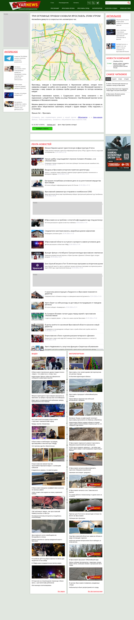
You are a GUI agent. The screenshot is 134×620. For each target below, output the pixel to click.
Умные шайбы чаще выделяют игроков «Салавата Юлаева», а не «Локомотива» (70, 160)
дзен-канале (97, 117)
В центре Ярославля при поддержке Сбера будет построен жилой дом (117, 89)
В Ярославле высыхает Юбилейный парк (84, 560)
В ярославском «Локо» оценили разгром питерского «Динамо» (70, 336)
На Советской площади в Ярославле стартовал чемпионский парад (45, 420)
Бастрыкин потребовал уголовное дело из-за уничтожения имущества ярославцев (73, 181)
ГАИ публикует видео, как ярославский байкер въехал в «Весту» (46, 512)
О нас (52, 2)
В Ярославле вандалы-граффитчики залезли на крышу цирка (48, 489)
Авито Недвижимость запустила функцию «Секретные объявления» (71, 346)
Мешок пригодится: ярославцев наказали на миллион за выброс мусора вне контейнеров (48, 397)
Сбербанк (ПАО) (118, 61)
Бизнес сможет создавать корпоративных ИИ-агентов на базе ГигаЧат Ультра (121, 65)
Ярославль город (83, 8)
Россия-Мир (55, 8)
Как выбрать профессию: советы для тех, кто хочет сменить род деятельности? (20, 105)
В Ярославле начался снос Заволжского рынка (83, 491)
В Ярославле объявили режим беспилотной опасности (115, 94)
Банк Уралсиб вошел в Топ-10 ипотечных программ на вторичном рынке (74, 264)
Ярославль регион (68, 8)
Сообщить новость (42, 128)
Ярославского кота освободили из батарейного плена (44, 536)
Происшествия (125, 8)
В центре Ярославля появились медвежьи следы (84, 584)
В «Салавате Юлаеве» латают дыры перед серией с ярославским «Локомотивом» (70, 314)
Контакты (76, 2)
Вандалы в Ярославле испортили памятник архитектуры (67, 170)
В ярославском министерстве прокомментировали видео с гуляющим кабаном (46, 465)
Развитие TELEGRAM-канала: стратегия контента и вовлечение (20, 59)
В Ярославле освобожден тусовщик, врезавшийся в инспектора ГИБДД (45, 442)
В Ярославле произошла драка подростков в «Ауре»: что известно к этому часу (48, 373)
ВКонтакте (82, 117)
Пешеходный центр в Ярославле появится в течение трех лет (122, 22)
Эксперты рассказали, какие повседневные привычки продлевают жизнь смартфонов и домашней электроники (20, 73)
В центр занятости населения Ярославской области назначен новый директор (72, 325)
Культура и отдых (111, 8)
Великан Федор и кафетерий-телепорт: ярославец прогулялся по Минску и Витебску (85, 419)
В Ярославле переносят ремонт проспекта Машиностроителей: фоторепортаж (84, 444)
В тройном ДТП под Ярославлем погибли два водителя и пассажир (48, 559)
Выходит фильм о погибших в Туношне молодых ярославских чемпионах (74, 253)
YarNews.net (51, 124)
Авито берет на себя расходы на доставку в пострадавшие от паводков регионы (73, 303)
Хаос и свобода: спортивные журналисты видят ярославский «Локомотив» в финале (122, 34)
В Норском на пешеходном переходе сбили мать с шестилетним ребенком (47, 582)
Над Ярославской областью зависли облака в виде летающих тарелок (85, 537)
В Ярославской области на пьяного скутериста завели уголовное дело (72, 242)
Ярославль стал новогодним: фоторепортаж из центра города (85, 373)
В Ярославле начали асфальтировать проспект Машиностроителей (82, 469)
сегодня (126, 79)
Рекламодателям (63, 2)
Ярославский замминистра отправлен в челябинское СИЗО (68, 192)
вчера (120, 79)
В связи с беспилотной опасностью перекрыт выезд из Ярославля (117, 84)
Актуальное (113, 15)
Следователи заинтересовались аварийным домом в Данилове (70, 231)
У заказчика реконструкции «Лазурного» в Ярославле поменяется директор (71, 293)
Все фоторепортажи (95, 591)
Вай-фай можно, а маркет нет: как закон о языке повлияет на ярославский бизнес (122, 47)
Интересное (11, 51)
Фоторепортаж (97, 8)
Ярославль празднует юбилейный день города (83, 395)
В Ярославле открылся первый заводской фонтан (20, 86)
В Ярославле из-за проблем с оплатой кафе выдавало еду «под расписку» (74, 220)
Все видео (61, 591)
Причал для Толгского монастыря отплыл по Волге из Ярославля (85, 515)
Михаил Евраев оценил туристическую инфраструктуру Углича (70, 148)
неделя (114, 79)
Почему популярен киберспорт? (20, 94)
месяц (108, 79)
